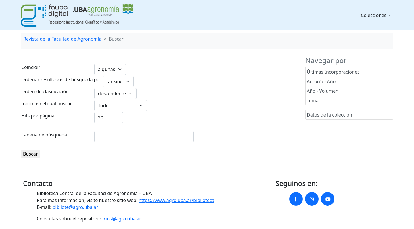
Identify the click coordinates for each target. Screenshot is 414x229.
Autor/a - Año (321, 81)
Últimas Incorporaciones (333, 72)
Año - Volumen (322, 91)
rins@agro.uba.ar (122, 218)
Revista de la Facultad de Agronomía (62, 39)
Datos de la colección (329, 115)
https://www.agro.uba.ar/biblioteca (176, 200)
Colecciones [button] (374, 15)
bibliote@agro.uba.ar (75, 207)
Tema (313, 100)
